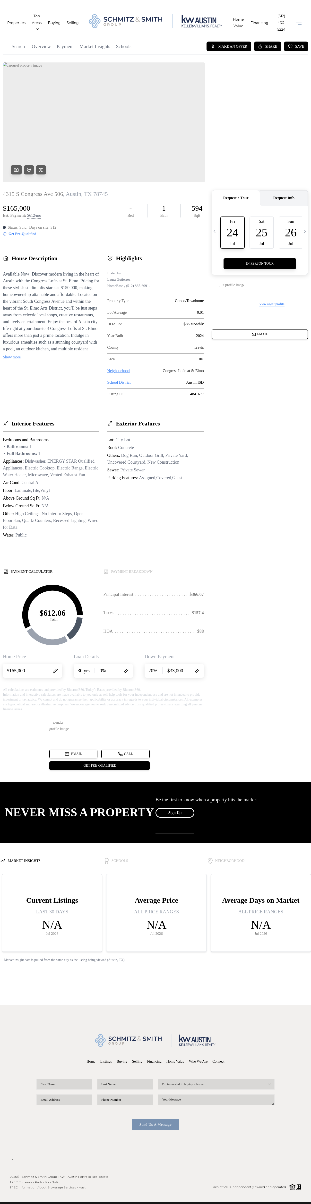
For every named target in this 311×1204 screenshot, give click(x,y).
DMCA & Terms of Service (272, 1197)
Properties (16, 17)
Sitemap (296, 1197)
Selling (84, 17)
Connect (219, 1051)
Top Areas (42, 17)
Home (90, 1051)
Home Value (223, 17)
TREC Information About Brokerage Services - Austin (49, 1177)
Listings (105, 1051)
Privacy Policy (239, 1197)
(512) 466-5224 (276, 17)
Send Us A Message (155, 1114)
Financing (249, 17)
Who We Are (198, 1051)
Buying (65, 17)
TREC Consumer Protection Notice (35, 1171)
